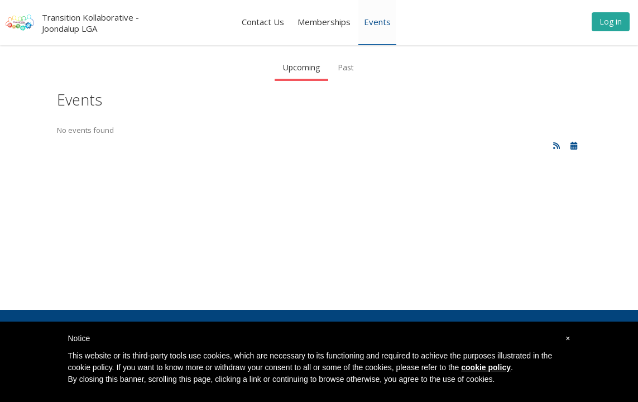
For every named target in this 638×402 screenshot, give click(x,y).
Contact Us (263, 21)
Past (346, 67)
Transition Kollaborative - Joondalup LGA (90, 23)
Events (377, 21)
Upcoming (301, 67)
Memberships (324, 21)
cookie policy (486, 367)
